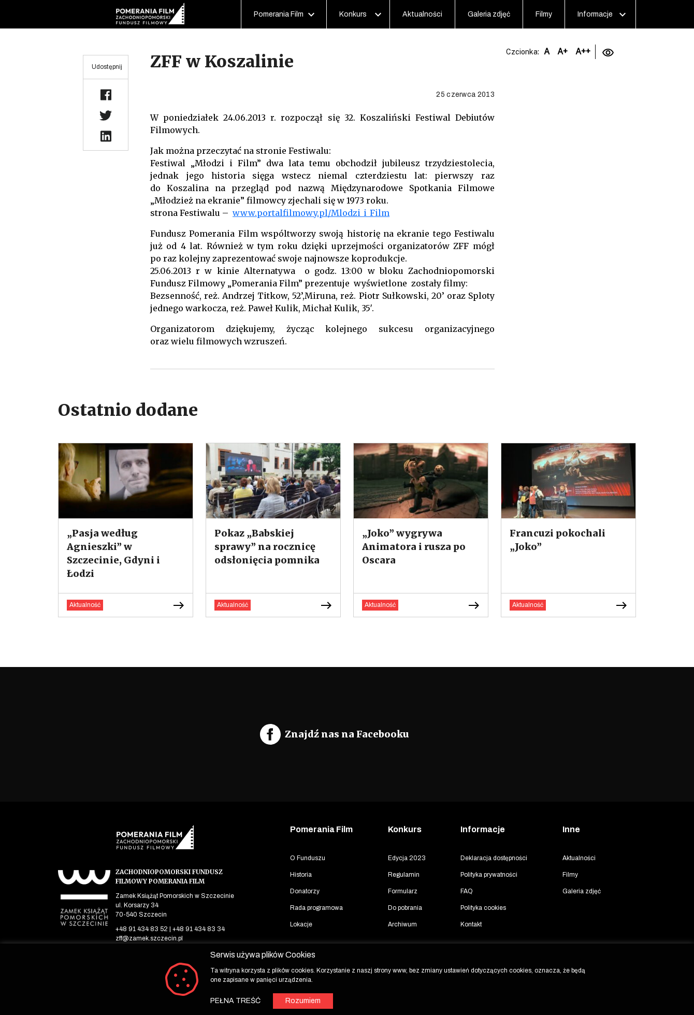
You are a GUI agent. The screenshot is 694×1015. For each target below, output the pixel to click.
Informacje (595, 14)
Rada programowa (316, 907)
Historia (301, 874)
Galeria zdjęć (489, 14)
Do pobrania (405, 907)
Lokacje (301, 924)
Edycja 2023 (407, 858)
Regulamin (404, 874)
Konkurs (353, 14)
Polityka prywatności (488, 874)
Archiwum (402, 924)
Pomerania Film (278, 14)
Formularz (402, 891)
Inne (571, 829)
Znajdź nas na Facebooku (347, 734)
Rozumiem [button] (303, 1001)
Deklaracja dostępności (493, 858)
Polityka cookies (483, 907)
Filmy (544, 14)
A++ (582, 51)
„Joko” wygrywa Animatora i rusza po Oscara (414, 546)
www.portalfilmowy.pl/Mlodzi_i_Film (311, 213)
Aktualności (422, 14)
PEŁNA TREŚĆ (235, 1001)
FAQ (466, 891)
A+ (562, 51)
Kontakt (471, 924)
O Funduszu (307, 858)
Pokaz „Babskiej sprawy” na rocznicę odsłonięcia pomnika (267, 546)
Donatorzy (305, 891)
